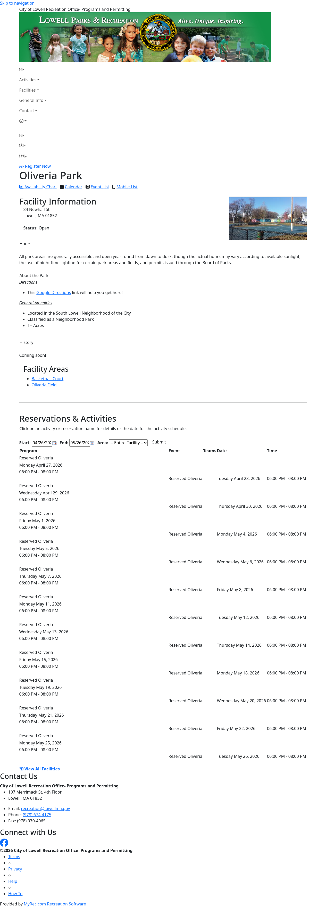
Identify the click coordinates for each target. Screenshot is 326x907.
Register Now (38, 166)
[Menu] (23, 156)
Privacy (15, 869)
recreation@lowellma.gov (45, 808)
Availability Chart (38, 187)
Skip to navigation (17, 3)
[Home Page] (33, 69)
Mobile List (126, 187)
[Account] (33, 121)
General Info (31, 100)
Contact (26, 110)
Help (12, 881)
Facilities (27, 90)
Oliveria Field (44, 385)
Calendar (73, 187)
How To (15, 893)
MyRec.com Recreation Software (55, 904)
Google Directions (53, 292)
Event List (100, 187)
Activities (28, 80)
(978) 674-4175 (37, 814)
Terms (14, 856)
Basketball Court (48, 378)
